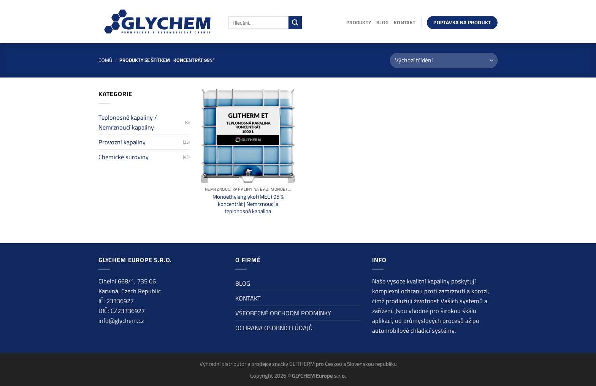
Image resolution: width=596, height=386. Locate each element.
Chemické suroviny (123, 157)
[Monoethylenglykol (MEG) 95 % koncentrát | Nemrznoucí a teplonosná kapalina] (248, 136)
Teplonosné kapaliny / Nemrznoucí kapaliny (127, 122)
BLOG (382, 22)
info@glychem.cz (121, 320)
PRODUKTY (358, 22)
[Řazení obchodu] (444, 60)
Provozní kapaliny (122, 142)
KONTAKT (404, 22)
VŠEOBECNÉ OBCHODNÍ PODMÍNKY (283, 313)
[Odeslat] (295, 22)
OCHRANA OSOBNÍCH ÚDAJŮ (274, 328)
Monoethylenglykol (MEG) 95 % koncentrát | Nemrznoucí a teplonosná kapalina (248, 204)
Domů (105, 60)
